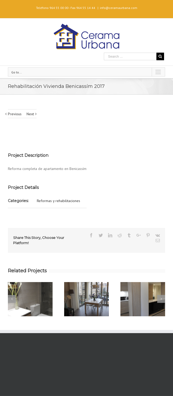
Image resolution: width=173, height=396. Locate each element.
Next (30, 114)
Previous (15, 114)
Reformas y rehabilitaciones (58, 200)
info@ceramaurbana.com (118, 8)
